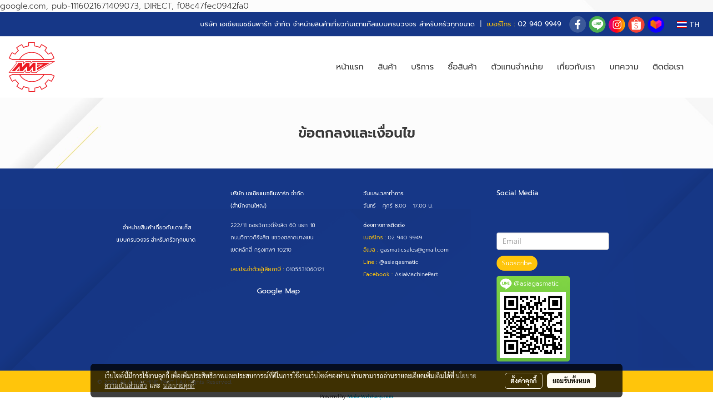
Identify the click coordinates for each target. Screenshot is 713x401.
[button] (699, 67)
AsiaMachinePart (416, 274)
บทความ (623, 66)
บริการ (422, 66)
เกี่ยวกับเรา (576, 66)
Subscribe (517, 263)
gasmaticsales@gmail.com (414, 250)
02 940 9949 (539, 24)
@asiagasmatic (398, 262)
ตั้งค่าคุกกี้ (524, 380)
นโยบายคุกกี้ (179, 385)
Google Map (278, 291)
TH (688, 24)
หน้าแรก (350, 66)
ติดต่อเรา (668, 66)
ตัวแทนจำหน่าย (517, 66)
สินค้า (387, 66)
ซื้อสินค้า (462, 66)
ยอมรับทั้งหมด (571, 380)
